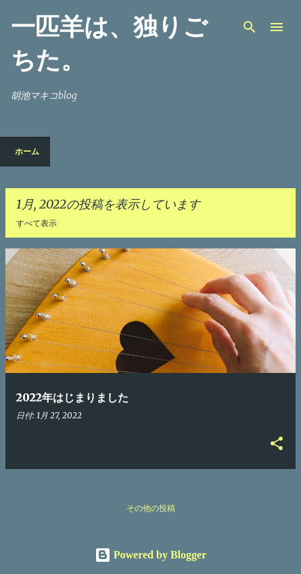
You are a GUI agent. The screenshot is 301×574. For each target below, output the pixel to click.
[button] (277, 444)
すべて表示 (36, 223)
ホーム (27, 151)
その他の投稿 (150, 508)
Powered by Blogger (150, 554)
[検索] (249, 27)
